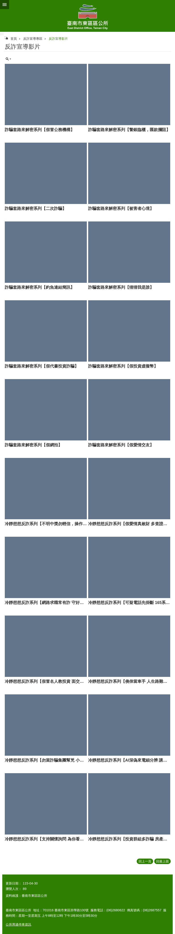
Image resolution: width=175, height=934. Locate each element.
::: (2, 34)
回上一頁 (145, 861)
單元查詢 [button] (8, 59)
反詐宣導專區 (32, 38)
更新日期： (14, 883)
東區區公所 (87, 16)
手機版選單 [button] (4, 4)
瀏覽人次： (14, 889)
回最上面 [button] (162, 861)
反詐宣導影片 (58, 38)
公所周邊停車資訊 (18, 924)
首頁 (13, 38)
